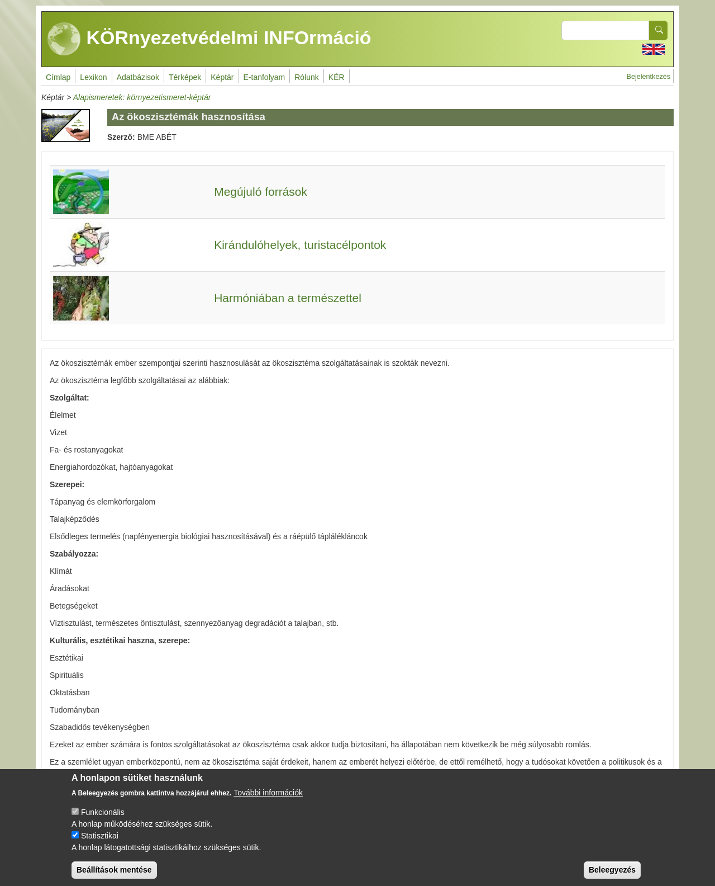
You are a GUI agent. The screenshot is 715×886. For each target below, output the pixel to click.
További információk (268, 802)
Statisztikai (99, 845)
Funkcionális (103, 822)
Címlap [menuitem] (58, 77)
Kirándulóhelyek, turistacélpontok (300, 244)
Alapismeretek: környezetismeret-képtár (142, 97)
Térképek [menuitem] (185, 77)
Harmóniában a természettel (287, 297)
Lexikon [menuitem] (93, 77)
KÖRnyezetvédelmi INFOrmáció (209, 39)
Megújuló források (260, 191)
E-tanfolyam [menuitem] (264, 77)
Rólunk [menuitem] (306, 77)
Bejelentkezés (648, 77)
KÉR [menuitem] (336, 77)
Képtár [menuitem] (222, 77)
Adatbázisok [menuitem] (138, 77)
